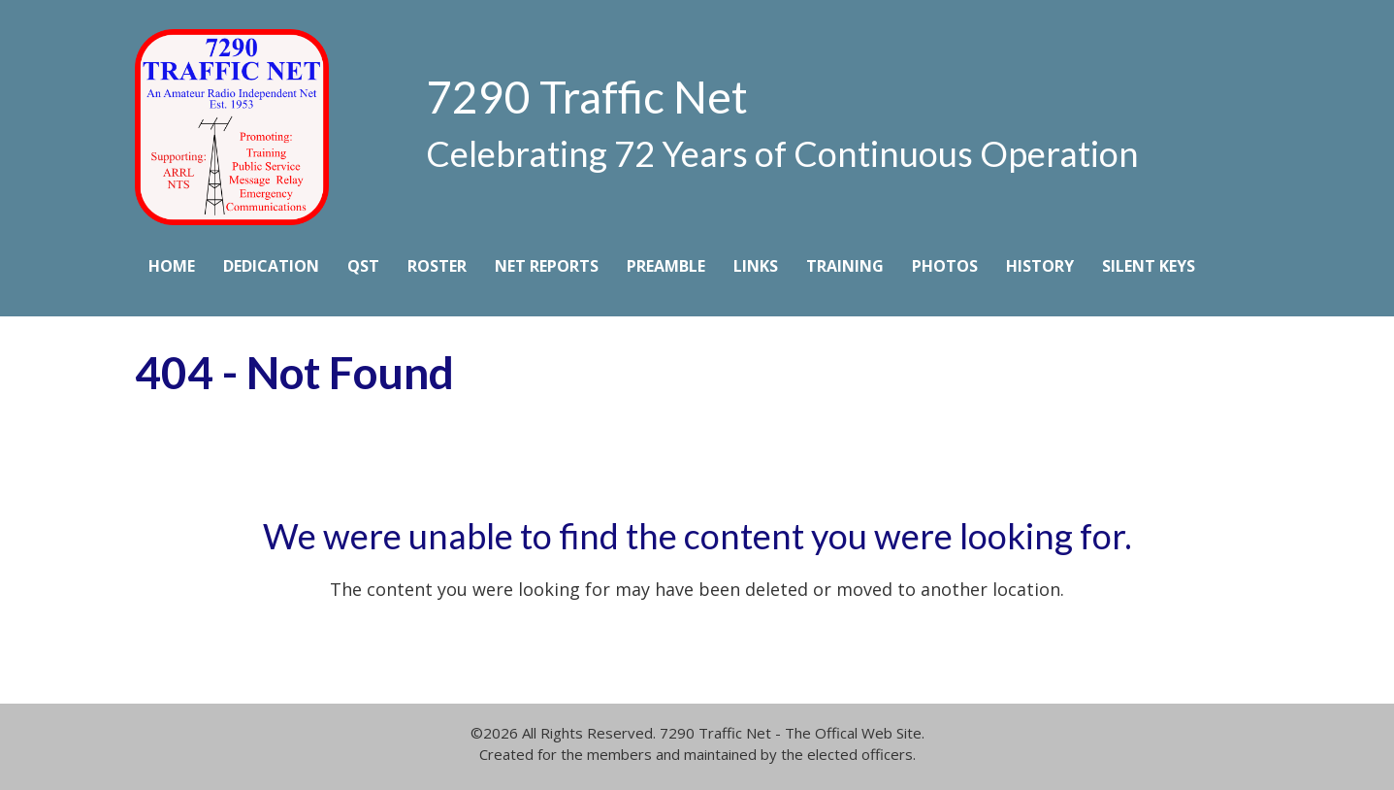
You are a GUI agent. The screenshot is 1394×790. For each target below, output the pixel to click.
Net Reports (547, 266)
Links (755, 266)
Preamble (666, 266)
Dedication (271, 266)
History (1040, 266)
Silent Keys (1148, 266)
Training (845, 266)
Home (171, 266)
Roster (437, 266)
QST (363, 266)
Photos (945, 266)
